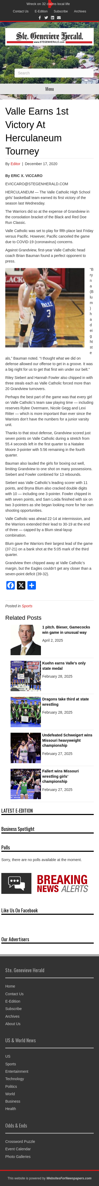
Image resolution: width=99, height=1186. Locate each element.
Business (12, 1101)
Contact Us (21, 11)
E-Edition (41, 11)
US (7, 1056)
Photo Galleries (18, 1157)
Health (10, 1109)
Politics (11, 1086)
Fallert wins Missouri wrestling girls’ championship (60, 776)
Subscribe (61, 11)
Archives (80, 11)
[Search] (54, 73)
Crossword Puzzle (20, 1141)
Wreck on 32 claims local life (48, 4)
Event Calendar (18, 1149)
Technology (14, 1079)
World (10, 1094)
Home (10, 986)
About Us (13, 1024)
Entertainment (16, 1071)
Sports (27, 606)
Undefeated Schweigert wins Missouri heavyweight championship (67, 740)
